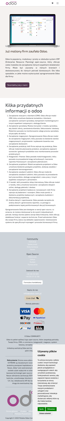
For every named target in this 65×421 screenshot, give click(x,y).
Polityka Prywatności (23, 414)
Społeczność (32, 244)
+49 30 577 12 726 (32, 276)
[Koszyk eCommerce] (52, 3)
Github (32, 259)
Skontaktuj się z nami (17, 85)
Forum (32, 249)
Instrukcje (32, 242)
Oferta (31, 411)
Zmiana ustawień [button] (45, 413)
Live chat (32, 298)
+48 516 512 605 (32, 274)
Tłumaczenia (32, 264)
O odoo (23, 411)
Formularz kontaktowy (32, 282)
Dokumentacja (32, 247)
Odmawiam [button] (51, 409)
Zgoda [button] (41, 409)
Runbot (32, 262)
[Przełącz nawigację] (57, 3)
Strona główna (11, 411)
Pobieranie (32, 257)
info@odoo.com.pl (32, 293)
